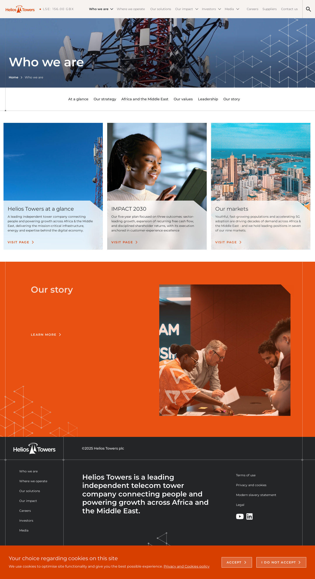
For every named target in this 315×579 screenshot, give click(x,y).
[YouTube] (240, 516)
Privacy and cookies (251, 485)
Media (232, 9)
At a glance (78, 99)
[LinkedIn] (249, 516)
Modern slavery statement (256, 495)
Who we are (101, 9)
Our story (231, 99)
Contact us (289, 9)
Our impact (186, 9)
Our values (183, 99)
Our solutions (160, 9)
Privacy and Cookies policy (187, 566)
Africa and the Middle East (144, 99)
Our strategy (105, 99)
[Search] (308, 9)
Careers (252, 9)
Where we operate (131, 9)
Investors (211, 9)
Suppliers (269, 9)
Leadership (208, 99)
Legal (240, 505)
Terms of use (246, 475)
